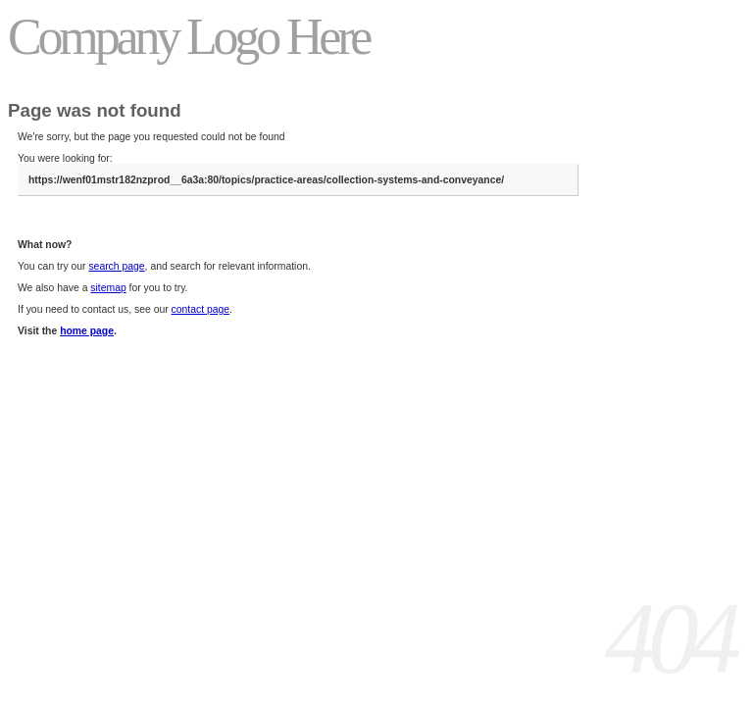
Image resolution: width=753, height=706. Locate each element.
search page (116, 266)
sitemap (108, 287)
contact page (201, 309)
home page (87, 331)
